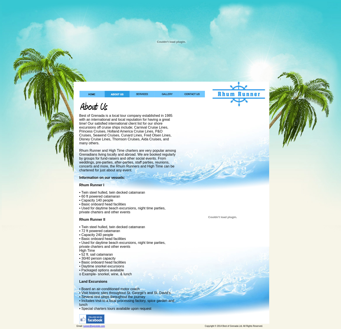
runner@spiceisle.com (94, 326)
